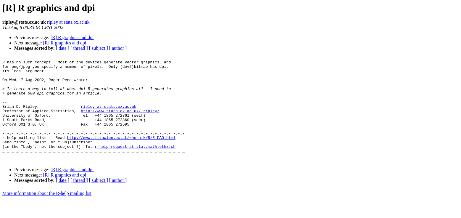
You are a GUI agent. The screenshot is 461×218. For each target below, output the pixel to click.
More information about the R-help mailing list (46, 212)
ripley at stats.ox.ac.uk (68, 22)
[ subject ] (98, 48)
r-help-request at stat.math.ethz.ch (135, 164)
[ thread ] (79, 48)
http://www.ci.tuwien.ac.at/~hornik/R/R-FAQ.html (121, 153)
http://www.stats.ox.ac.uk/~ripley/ (120, 121)
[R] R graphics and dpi (72, 37)
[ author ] (118, 48)
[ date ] (62, 48)
